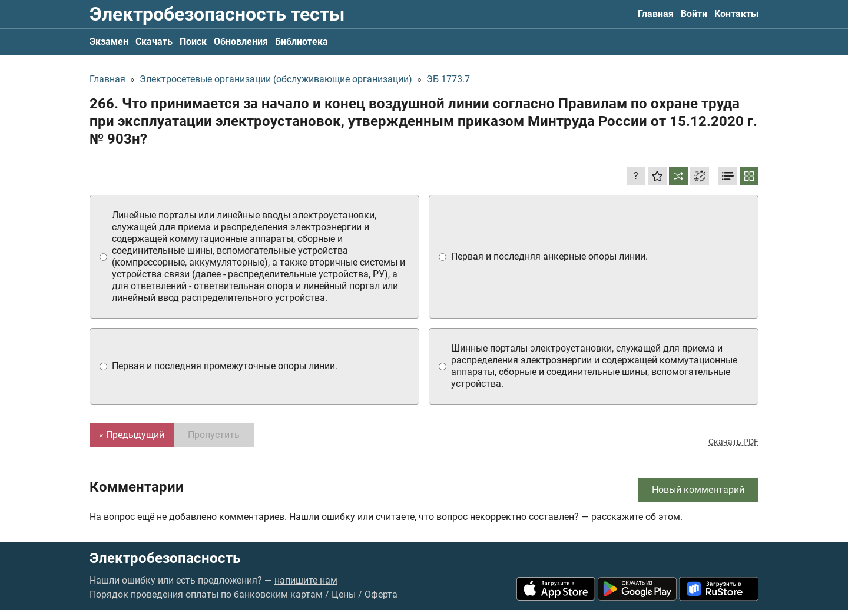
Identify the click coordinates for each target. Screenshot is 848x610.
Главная (656, 13)
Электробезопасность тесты (217, 14)
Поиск (193, 41)
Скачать (154, 41)
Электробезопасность (165, 558)
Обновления (241, 41)
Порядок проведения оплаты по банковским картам (206, 594)
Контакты (736, 13)
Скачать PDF (733, 441)
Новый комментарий (698, 489)
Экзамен (109, 41)
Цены (344, 594)
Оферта (381, 594)
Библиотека (301, 41)
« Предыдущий (131, 434)
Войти (694, 13)
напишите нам (305, 580)
